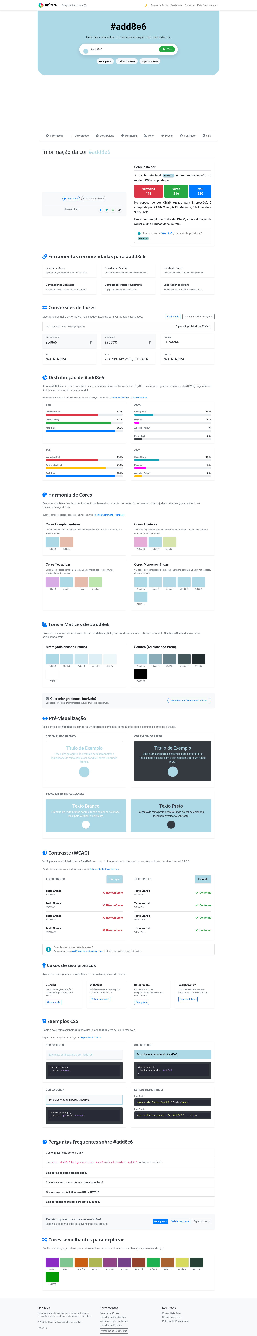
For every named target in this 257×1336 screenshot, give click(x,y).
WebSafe (167, 233)
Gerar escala (53, 1002)
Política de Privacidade (175, 1321)
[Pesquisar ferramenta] (100, 5)
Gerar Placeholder (94, 198)
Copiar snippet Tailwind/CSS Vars (193, 326)
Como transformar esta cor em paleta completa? (74, 1182)
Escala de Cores (139, 397)
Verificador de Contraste (114, 1321)
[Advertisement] (128, 106)
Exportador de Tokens (91, 1037)
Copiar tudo (173, 316)
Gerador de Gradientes (113, 1317)
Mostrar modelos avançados (198, 316)
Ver (167, 49)
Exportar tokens (150, 61)
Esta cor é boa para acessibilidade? (66, 1172)
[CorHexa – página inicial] (47, 5)
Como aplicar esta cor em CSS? (64, 1152)
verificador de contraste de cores (87, 951)
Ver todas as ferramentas (114, 1331)
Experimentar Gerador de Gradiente (189, 700)
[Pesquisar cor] (123, 49)
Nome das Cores (172, 1317)
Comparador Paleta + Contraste (109, 515)
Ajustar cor (71, 198)
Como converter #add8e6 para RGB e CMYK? (72, 1192)
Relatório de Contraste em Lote (104, 869)
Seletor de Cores (109, 1313)
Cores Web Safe (171, 1313)
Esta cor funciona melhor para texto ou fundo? (73, 1201)
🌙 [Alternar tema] (145, 5)
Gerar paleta (105, 61)
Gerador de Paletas (119, 397)
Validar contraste (126, 61)
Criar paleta (142, 1002)
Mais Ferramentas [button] (206, 5)
